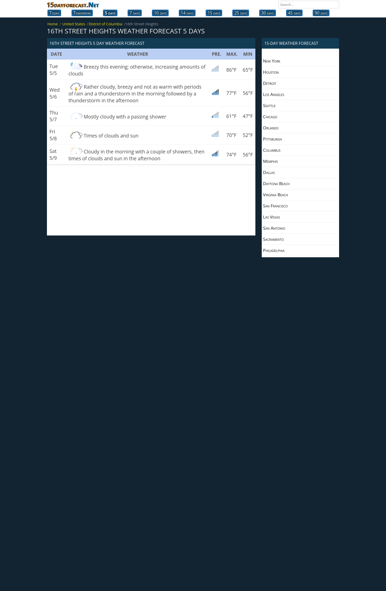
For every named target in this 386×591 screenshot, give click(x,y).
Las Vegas (271, 217)
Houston (271, 72)
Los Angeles (273, 94)
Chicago (270, 117)
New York (271, 61)
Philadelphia (274, 250)
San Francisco (275, 206)
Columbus (271, 150)
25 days (240, 13)
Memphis (270, 161)
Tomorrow (82, 13)
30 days (267, 13)
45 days (294, 13)
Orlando (270, 128)
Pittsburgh (272, 139)
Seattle (269, 105)
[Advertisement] (151, 200)
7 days (135, 13)
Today (54, 13)
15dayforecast (73, 4)
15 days (214, 13)
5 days (110, 13)
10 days (160, 13)
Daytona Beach (276, 183)
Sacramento (273, 239)
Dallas (269, 172)
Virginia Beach (275, 195)
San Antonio (274, 228)
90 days (321, 13)
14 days (187, 13)
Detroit (269, 83)
